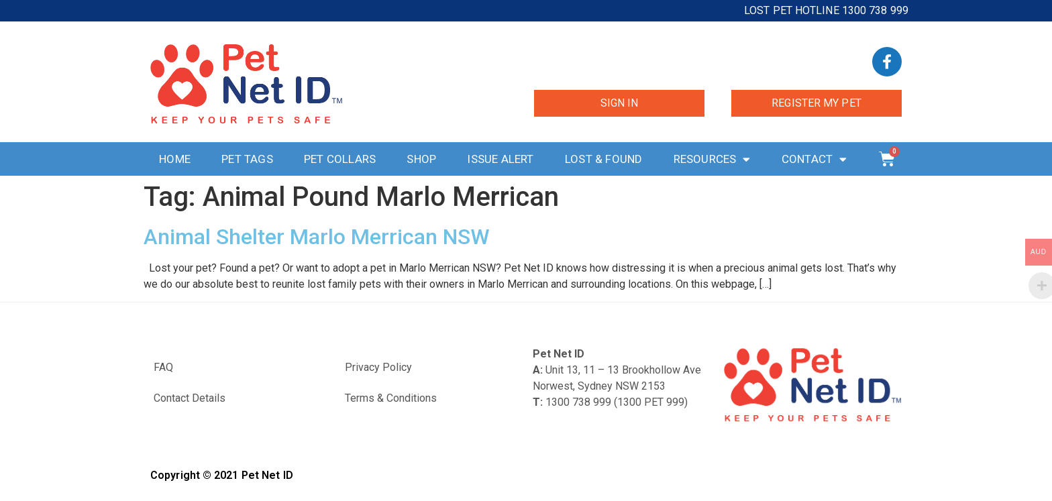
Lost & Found (603, 159)
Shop (421, 159)
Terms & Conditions (391, 398)
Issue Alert (500, 159)
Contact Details (189, 398)
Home (175, 159)
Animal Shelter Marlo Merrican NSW (317, 236)
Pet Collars (340, 159)
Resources (712, 159)
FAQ (163, 367)
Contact (814, 159)
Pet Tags (247, 159)
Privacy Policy (378, 367)
